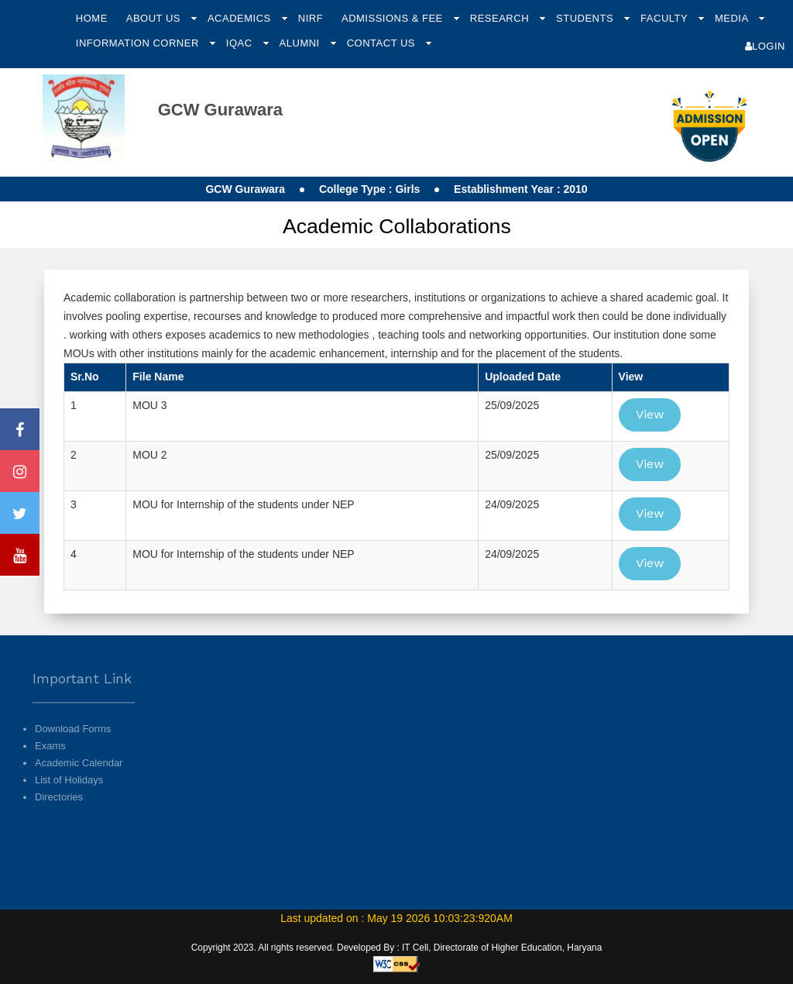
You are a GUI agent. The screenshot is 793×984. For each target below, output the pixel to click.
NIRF (310, 18)
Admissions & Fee (394, 18)
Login (765, 46)
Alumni (301, 43)
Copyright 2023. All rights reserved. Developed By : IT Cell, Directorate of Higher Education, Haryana (396, 947)
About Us (155, 18)
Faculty (665, 18)
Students (586, 18)
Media (733, 18)
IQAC (241, 43)
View (650, 414)
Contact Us (382, 43)
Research (501, 18)
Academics (241, 18)
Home (92, 18)
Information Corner (139, 43)
